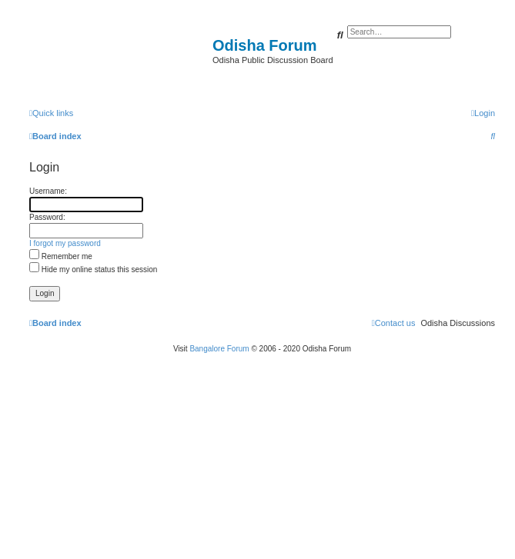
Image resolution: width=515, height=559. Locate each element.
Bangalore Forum (219, 348)
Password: (47, 217)
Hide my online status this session (93, 269)
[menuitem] (483, 113)
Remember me (60, 256)
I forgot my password (65, 243)
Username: (48, 191)
